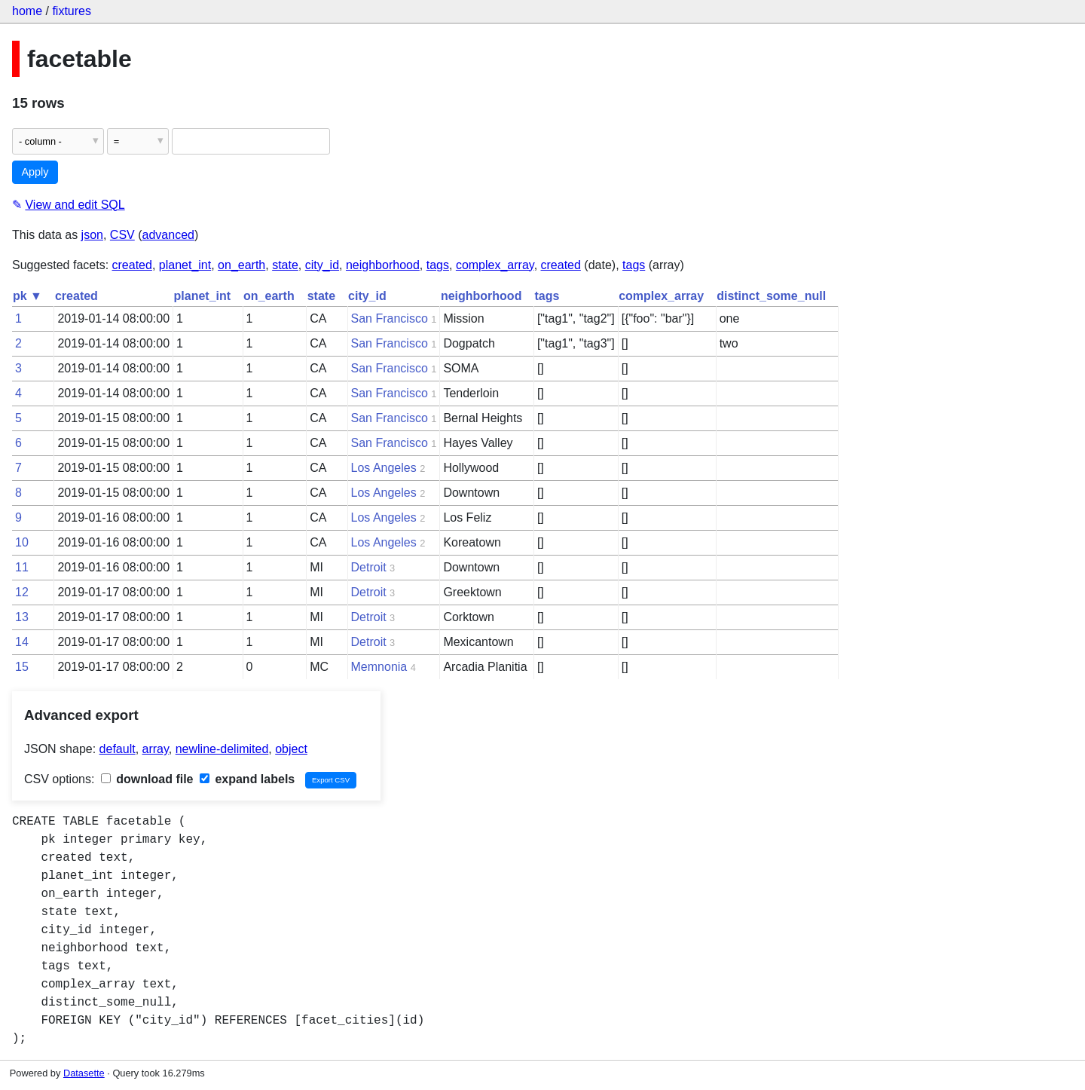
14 (22, 641)
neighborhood (383, 265)
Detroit (369, 567)
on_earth (241, 265)
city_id (322, 265)
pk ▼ (27, 295)
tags (437, 265)
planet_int (185, 265)
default (117, 748)
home (27, 11)
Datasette (84, 1073)
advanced (168, 234)
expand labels (247, 779)
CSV (122, 234)
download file (147, 779)
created (132, 265)
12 (22, 592)
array (155, 748)
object (291, 748)
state (285, 265)
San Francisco (389, 318)
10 (22, 542)
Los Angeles (384, 467)
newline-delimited (222, 748)
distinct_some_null (771, 295)
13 (22, 617)
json (92, 234)
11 (22, 567)
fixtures (71, 11)
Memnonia (379, 666)
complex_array (495, 265)
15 (22, 666)
